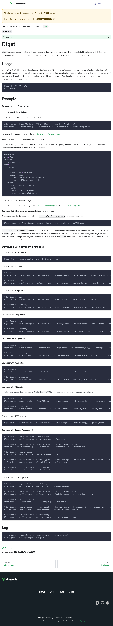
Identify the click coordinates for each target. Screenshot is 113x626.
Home (42, 591)
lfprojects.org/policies (89, 621)
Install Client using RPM (48, 205)
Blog (62, 591)
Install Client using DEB (71, 205)
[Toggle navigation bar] (7, 3)
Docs (52, 591)
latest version (43, 19)
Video (71, 591)
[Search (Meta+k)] (102, 4)
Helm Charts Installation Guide (47, 134)
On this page (8, 37)
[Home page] (4, 26)
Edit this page (9, 548)
